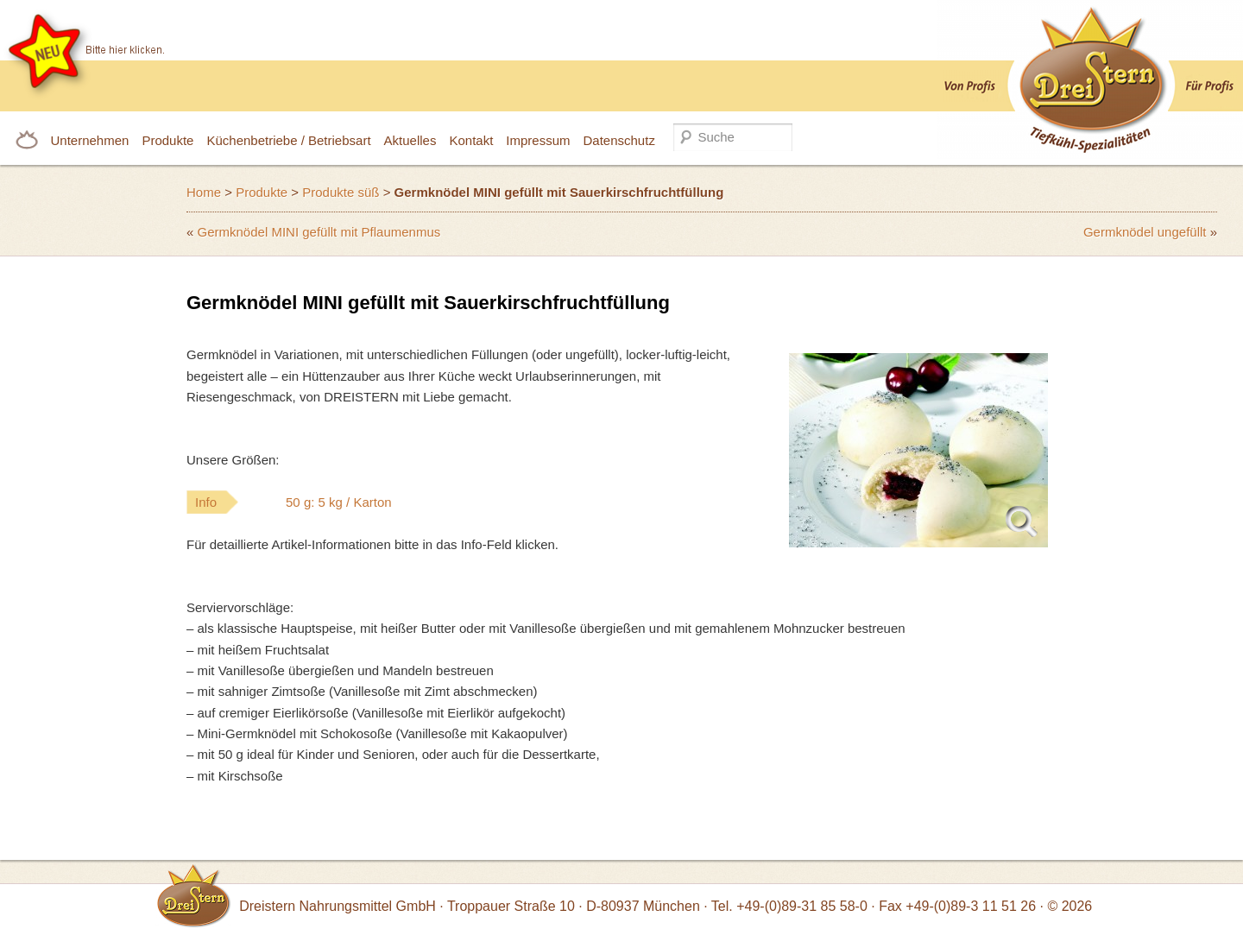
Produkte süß (340, 192)
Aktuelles (410, 140)
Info (328, 502)
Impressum (538, 140)
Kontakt (471, 140)
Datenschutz (619, 140)
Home (203, 192)
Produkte (167, 140)
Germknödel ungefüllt (1145, 231)
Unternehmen (90, 140)
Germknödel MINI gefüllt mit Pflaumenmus (319, 231)
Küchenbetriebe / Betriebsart (288, 140)
